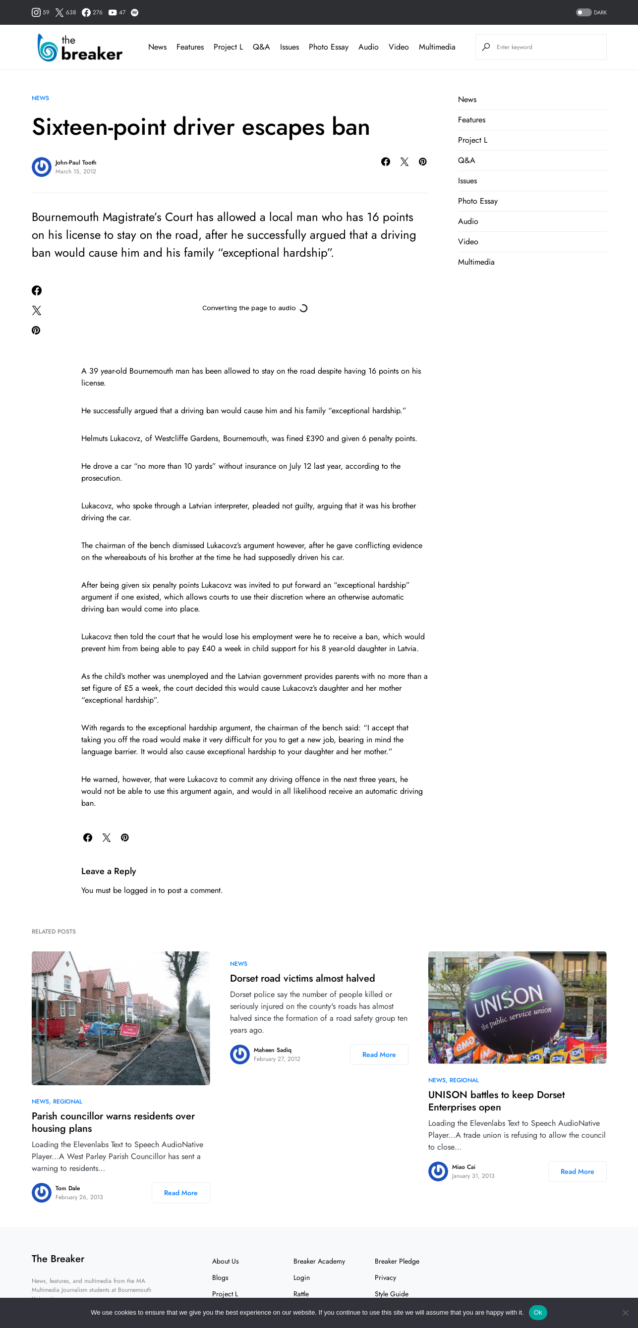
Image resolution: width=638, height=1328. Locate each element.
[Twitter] (65, 12)
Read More (181, 1193)
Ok (538, 1312)
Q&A (466, 160)
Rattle (301, 1294)
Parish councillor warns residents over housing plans (113, 1122)
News (40, 98)
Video (468, 241)
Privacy (385, 1277)
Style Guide (391, 1294)
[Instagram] (41, 12)
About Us (225, 1261)
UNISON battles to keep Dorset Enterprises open (496, 1101)
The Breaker (58, 1259)
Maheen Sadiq (272, 1050)
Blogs (220, 1277)
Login (301, 1277)
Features (471, 119)
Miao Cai (463, 1166)
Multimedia (476, 262)
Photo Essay (478, 201)
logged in (140, 890)
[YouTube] (116, 12)
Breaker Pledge (397, 1261)
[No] (626, 1313)
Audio (468, 221)
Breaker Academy (319, 1261)
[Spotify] (134, 12)
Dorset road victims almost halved (302, 978)
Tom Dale (68, 1188)
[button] (590, 12)
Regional (67, 1101)
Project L (472, 140)
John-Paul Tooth (76, 162)
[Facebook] (92, 12)
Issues (467, 180)
